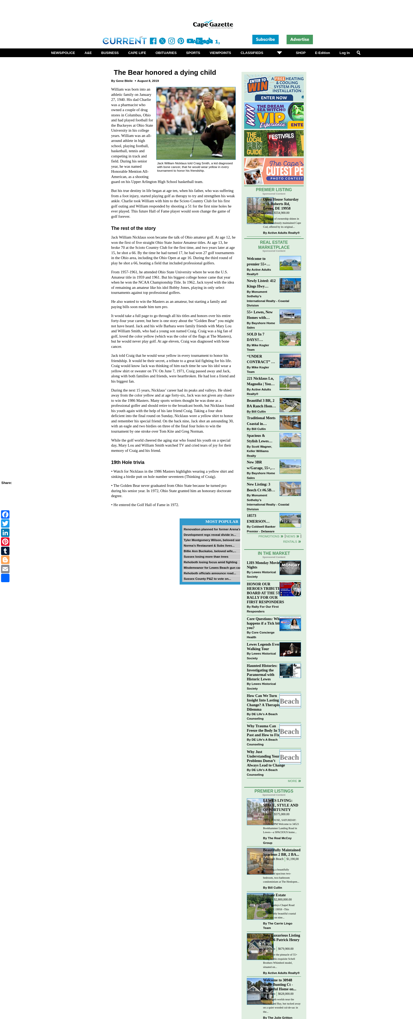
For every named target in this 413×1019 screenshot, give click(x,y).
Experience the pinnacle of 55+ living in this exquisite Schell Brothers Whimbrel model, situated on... (280, 960)
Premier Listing (274, 189)
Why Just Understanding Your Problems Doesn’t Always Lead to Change (266, 758)
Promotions (268, 536)
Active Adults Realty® (284, 232)
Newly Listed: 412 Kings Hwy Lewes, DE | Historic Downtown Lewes (261, 284)
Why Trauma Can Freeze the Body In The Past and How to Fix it (265, 730)
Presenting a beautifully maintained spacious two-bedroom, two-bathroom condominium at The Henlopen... (281, 875)
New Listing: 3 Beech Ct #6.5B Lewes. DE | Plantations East (260, 487)
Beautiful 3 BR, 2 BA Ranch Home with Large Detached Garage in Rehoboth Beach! (261, 403)
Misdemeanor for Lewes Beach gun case (213, 567)
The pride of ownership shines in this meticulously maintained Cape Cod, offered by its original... (282, 222)
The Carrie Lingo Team (277, 926)
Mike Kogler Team (258, 347)
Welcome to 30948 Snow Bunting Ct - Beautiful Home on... (279, 984)
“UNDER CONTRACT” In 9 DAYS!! (261, 359)
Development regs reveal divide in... (210, 534)
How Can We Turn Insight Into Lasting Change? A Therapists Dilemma (264, 702)
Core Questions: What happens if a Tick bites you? (265, 623)
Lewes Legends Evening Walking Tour (266, 646)
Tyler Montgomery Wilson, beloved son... (213, 540)
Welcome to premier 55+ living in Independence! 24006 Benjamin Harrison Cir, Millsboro (260, 261)
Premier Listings (273, 791)
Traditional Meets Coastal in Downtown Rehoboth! (261, 421)
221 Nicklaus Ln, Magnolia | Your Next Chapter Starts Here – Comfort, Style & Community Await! (260, 381)
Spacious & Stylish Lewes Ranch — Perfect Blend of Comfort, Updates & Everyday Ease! (261, 438)
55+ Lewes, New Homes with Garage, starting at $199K (260, 315)
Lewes (267, 213)
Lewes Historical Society (261, 574)
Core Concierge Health (260, 635)
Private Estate (274, 895)
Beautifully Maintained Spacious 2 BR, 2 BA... (282, 852)
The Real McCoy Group (277, 840)
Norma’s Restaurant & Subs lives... (209, 545)
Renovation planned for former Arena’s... (213, 529)
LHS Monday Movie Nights (263, 565)
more (292, 781)
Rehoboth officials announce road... (210, 573)
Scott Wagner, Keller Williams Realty (259, 451)
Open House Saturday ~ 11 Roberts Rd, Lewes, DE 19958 (281, 203)
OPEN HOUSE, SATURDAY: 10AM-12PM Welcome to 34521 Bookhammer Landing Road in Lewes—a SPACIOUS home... (281, 826)
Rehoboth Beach (273, 859)
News (290, 536)
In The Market (274, 553)
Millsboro (269, 949)
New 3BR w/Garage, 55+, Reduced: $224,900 (259, 465)
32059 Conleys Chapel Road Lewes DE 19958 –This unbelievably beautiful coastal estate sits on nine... (279, 911)
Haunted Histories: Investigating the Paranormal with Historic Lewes (262, 672)
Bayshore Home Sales (261, 325)
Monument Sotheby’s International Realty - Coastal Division (268, 298)
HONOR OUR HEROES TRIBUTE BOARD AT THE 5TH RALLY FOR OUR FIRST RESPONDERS (265, 593)
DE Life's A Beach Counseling (262, 716)
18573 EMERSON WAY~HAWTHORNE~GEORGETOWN (261, 518)
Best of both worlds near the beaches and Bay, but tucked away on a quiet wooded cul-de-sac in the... (282, 1005)
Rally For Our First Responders (263, 609)
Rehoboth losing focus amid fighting (210, 562)
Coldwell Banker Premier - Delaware (261, 529)
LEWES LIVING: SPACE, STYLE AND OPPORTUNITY (280, 805)
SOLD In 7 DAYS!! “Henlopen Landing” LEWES (255, 337)
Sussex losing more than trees (206, 556)
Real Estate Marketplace (274, 245)
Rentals (290, 541)
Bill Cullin (259, 411)
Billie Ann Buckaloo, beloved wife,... (210, 551)
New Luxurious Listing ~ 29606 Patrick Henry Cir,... (281, 939)
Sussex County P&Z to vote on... (207, 578)
